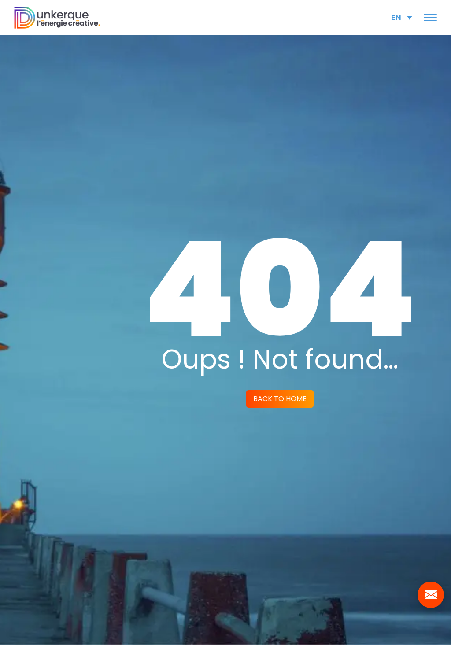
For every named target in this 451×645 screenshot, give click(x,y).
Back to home (280, 399)
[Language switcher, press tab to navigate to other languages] (402, 17)
